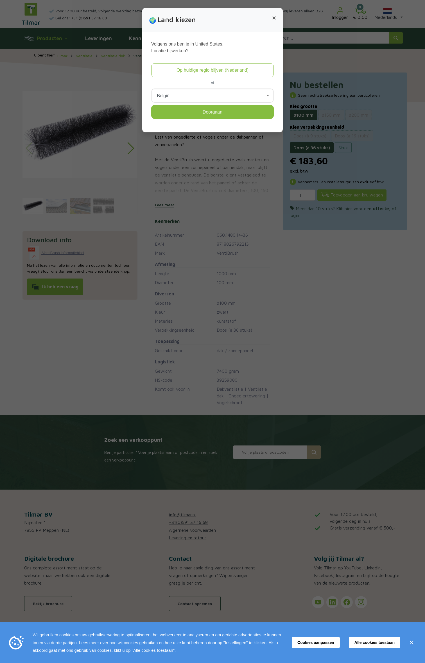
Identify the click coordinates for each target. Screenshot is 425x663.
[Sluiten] (411, 642)
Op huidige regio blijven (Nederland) (212, 70)
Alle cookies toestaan (374, 642)
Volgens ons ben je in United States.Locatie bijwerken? (187, 47)
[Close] (274, 18)
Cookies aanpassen (315, 642)
